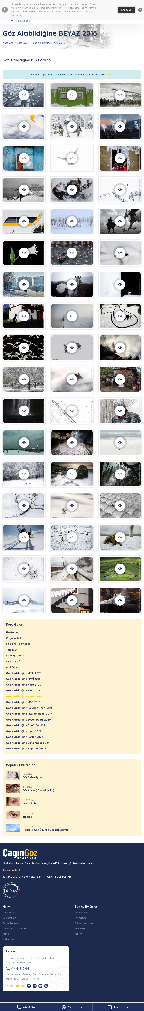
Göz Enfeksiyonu (33, 777)
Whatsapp (72, 1007)
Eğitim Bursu (81, 918)
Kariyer (6, 934)
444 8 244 (26, 1007)
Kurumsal (7, 912)
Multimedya (8, 939)
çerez (64, 4)
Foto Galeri (23, 42)
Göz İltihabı (29, 803)
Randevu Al (118, 1007)
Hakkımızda (81, 912)
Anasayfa (8, 42)
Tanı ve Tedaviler (11, 923)
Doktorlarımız (9, 918)
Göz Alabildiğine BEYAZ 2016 (49, 42)
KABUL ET (126, 10)
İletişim (78, 934)
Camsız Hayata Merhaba (15, 928)
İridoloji (27, 816)
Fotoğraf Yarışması (84, 923)
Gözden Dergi (82, 928)
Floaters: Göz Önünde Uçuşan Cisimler (46, 829)
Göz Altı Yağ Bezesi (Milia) (38, 790)
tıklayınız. (109, 74)
